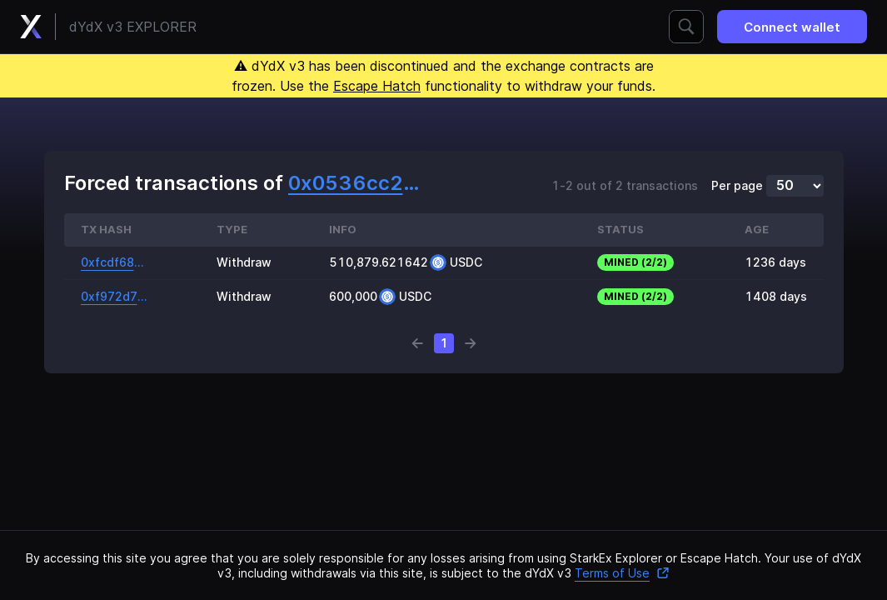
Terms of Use (622, 573)
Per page (737, 186)
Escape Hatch (377, 86)
